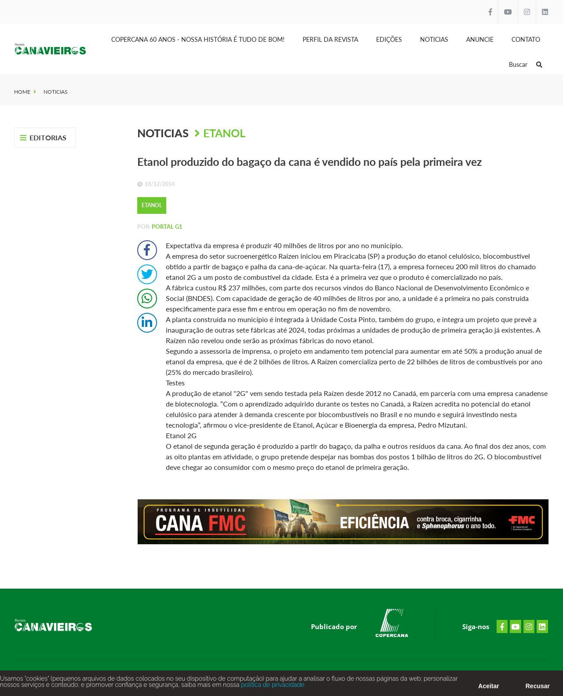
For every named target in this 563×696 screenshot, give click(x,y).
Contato (526, 39)
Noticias (434, 39)
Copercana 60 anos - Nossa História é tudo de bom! (198, 39)
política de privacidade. (272, 687)
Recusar (538, 688)
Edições (389, 39)
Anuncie (480, 39)
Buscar (525, 64)
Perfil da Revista (330, 39)
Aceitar (488, 688)
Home (22, 91)
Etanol (224, 132)
